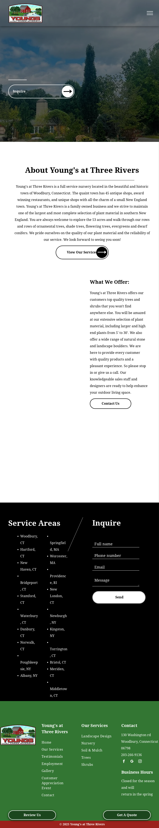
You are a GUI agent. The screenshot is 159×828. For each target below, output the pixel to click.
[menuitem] (57, 742)
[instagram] (140, 762)
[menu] (150, 13)
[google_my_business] (132, 762)
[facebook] (123, 762)
